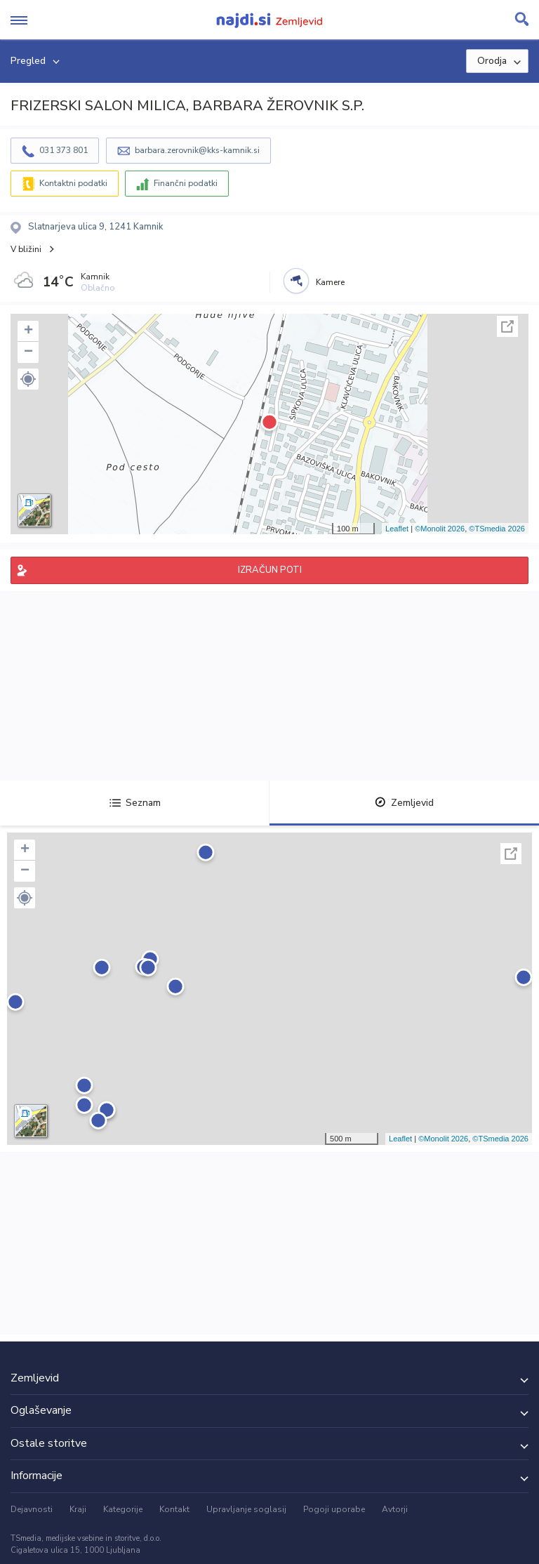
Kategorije (122, 1509)
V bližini (26, 249)
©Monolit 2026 (440, 528)
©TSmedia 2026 (497, 528)
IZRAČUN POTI (270, 570)
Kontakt (174, 1509)
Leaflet (396, 528)
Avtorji (395, 1509)
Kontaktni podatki (73, 183)
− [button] (28, 352)
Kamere (330, 282)
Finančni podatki (186, 183)
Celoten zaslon (507, 326)
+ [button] (28, 331)
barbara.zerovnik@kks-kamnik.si (197, 150)
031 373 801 (63, 150)
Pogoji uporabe (334, 1509)
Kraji (77, 1509)
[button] (28, 379)
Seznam (135, 802)
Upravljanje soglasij (246, 1509)
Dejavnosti (32, 1509)
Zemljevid (404, 802)
